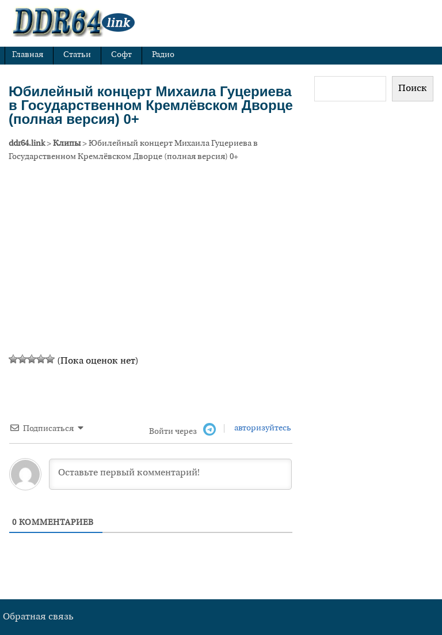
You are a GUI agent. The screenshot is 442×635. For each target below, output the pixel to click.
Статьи (77, 55)
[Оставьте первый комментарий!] (170, 474)
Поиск (412, 88)
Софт (121, 55)
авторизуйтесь (262, 428)
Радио (163, 55)
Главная (27, 55)
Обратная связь (38, 617)
